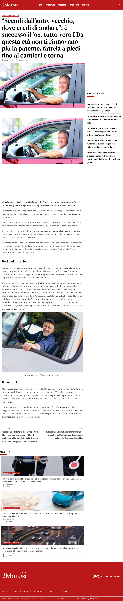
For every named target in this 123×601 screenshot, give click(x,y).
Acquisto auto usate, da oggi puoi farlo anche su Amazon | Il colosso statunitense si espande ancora (102, 107)
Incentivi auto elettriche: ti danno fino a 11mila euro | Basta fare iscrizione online (104, 119)
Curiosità (86, 5)
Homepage (17, 592)
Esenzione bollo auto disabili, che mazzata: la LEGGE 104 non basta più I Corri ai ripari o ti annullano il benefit (41, 515)
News (40, 5)
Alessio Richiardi (9, 60)
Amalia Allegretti (9, 484)
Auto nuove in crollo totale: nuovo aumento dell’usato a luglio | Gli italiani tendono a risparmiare (102, 143)
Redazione (41, 592)
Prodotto (62, 5)
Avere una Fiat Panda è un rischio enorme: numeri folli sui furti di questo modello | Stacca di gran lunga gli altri (103, 157)
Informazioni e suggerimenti (10, 15)
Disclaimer (6, 592)
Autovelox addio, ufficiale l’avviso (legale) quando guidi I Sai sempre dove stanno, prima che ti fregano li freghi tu (63, 434)
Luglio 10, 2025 (9, 556)
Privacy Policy (29, 592)
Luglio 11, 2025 (9, 486)
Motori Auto (50, 5)
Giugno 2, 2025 (22, 60)
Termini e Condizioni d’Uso (58, 592)
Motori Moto (74, 5)
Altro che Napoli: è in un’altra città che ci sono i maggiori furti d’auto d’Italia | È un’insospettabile (102, 131)
